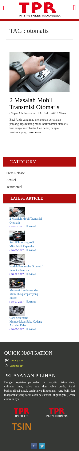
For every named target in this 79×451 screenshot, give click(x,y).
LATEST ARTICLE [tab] (27, 198)
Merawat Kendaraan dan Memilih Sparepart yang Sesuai (24, 294)
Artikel (43, 113)
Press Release (15, 173)
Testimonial (14, 187)
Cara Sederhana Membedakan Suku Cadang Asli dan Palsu (25, 321)
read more (35, 132)
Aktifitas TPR (17, 365)
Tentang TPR (17, 360)
